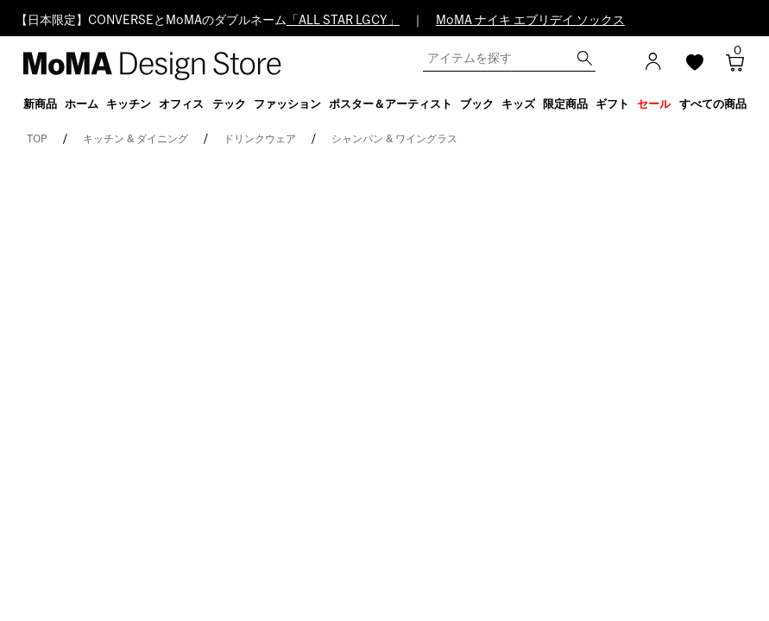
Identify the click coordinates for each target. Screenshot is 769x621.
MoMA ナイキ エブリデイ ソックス (530, 21)
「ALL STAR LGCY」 (343, 21)
